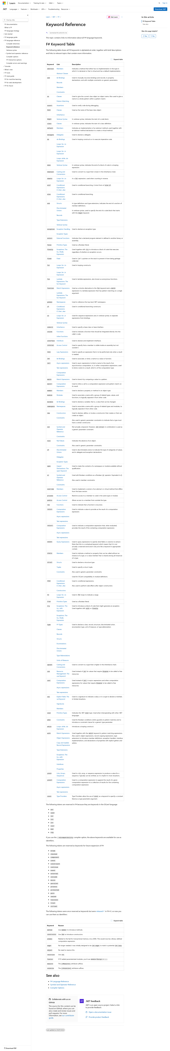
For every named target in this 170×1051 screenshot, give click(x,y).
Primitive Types (62, 245)
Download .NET (160, 9)
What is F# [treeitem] (8, 27)
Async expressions (63, 363)
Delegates (60, 135)
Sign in (165, 3)
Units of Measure (63, 660)
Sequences (60, 776)
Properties (60, 769)
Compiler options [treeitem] (12, 57)
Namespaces (61, 302)
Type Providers (62, 796)
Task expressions (62, 368)
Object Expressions (63, 738)
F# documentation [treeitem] (11, 24)
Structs (59, 203)
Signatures (60, 704)
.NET (53, 17)
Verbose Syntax (62, 119)
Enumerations (61, 643)
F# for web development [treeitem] (13, 82)
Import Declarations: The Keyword (63, 468)
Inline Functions (62, 336)
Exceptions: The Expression (62, 251)
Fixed (58, 258)
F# (58, 17)
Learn (48, 17)
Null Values (60, 441)
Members (60, 69)
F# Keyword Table (149, 21)
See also (145, 24)
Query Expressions (63, 542)
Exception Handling (63, 229)
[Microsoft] (4, 3)
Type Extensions (62, 220)
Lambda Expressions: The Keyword (62, 281)
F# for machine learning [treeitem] (13, 79)
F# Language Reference (59, 981)
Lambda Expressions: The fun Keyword (62, 295)
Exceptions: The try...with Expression (62, 608)
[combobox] (15, 20)
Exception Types (62, 234)
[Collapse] (27, 15)
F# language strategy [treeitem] (12, 31)
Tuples (59, 567)
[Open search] (159, 3)
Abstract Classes (62, 73)
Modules (60, 395)
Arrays (63, 773)
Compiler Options (57, 988)
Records (59, 82)
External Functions (63, 238)
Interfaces (60, 341)
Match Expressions (63, 288)
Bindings (61, 78)
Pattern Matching (63, 101)
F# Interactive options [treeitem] (14, 60)
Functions (60, 332)
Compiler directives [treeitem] (13, 44)
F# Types (60, 624)
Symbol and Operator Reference (61, 429)
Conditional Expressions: (61, 187)
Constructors (61, 413)
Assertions (60, 105)
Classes (59, 96)
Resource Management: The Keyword (63, 673)
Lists (58, 773)
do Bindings (61, 139)
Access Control (62, 345)
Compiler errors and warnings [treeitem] (16, 63)
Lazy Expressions (62, 352)
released (99, 911)
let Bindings (61, 402)
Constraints (61, 92)
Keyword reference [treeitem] (13, 47)
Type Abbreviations (63, 655)
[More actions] (122, 17)
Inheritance (60, 115)
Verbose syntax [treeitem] (11, 50)
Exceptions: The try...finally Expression (62, 617)
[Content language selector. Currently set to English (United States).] (13, 1048)
